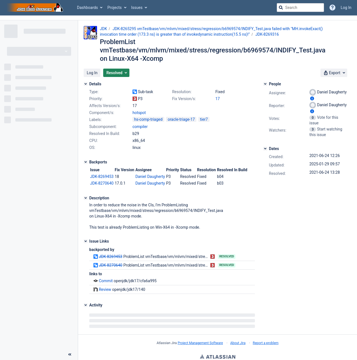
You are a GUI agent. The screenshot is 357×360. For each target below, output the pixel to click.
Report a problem (265, 343)
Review (105, 289)
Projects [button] (114, 7)
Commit (106, 281)
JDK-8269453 (102, 176)
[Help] (332, 7)
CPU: (93, 140)
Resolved (226, 256)
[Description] (86, 198)
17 (217, 98)
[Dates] (265, 149)
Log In (346, 7)
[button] (92, 73)
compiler (140, 126)
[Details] (86, 84)
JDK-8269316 (267, 34)
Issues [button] (137, 7)
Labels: (95, 119)
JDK (103, 28)
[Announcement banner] (178, 18)
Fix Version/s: (184, 98)
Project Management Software (200, 343)
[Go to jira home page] (36, 7)
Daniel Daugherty (150, 176)
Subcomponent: (103, 126)
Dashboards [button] (87, 7)
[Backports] (86, 162)
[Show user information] (312, 98)
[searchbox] (300, 7)
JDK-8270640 (102, 183)
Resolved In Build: (104, 133)
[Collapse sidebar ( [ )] (69, 354)
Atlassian (217, 357)
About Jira (237, 343)
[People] (265, 84)
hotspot (139, 112)
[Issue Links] (86, 241)
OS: (92, 147)
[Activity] (86, 305)
